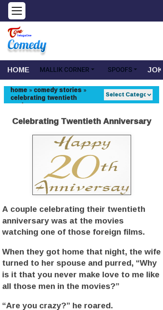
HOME (18, 69)
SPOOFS (120, 70)
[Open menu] (16, 10)
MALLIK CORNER (64, 70)
